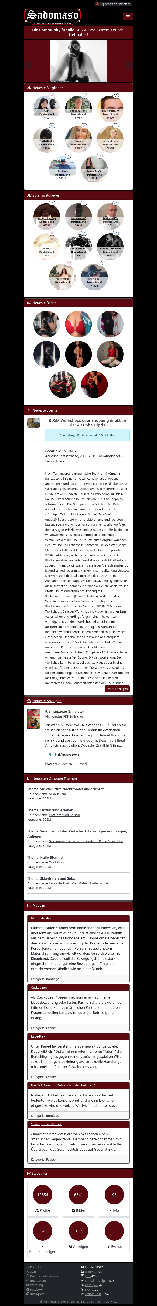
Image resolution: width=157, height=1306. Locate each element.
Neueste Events (44, 410)
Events (116, 1246)
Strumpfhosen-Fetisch (46, 1124)
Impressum (36, 1281)
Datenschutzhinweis (42, 1276)
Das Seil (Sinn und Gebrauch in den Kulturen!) (63, 1085)
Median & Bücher (74, 764)
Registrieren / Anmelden (113, 4)
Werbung (34, 1285)
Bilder (80, 1210)
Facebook (34, 1289)
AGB (31, 1272)
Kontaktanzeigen (42, 1251)
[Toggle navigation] (128, 16)
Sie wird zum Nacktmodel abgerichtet (72, 789)
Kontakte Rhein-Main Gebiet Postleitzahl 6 (78, 883)
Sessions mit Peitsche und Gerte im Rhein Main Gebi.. (86, 841)
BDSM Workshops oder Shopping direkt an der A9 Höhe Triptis (87, 423)
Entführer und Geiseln (64, 815)
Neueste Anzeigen (46, 701)
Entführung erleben (56, 810)
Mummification (42, 918)
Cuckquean (39, 987)
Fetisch (51, 1028)
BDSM (46, 798)
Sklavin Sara (57, 794)
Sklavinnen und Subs (57, 878)
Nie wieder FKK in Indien (64, 716)
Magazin (39, 905)
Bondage (52, 979)
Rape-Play (38, 1036)
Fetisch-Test (93, 1294)
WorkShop (56, 862)
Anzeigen (80, 1246)
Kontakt (33, 1267)
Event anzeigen (117, 689)
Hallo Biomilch (52, 857)
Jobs (116, 1210)
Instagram (35, 1294)
